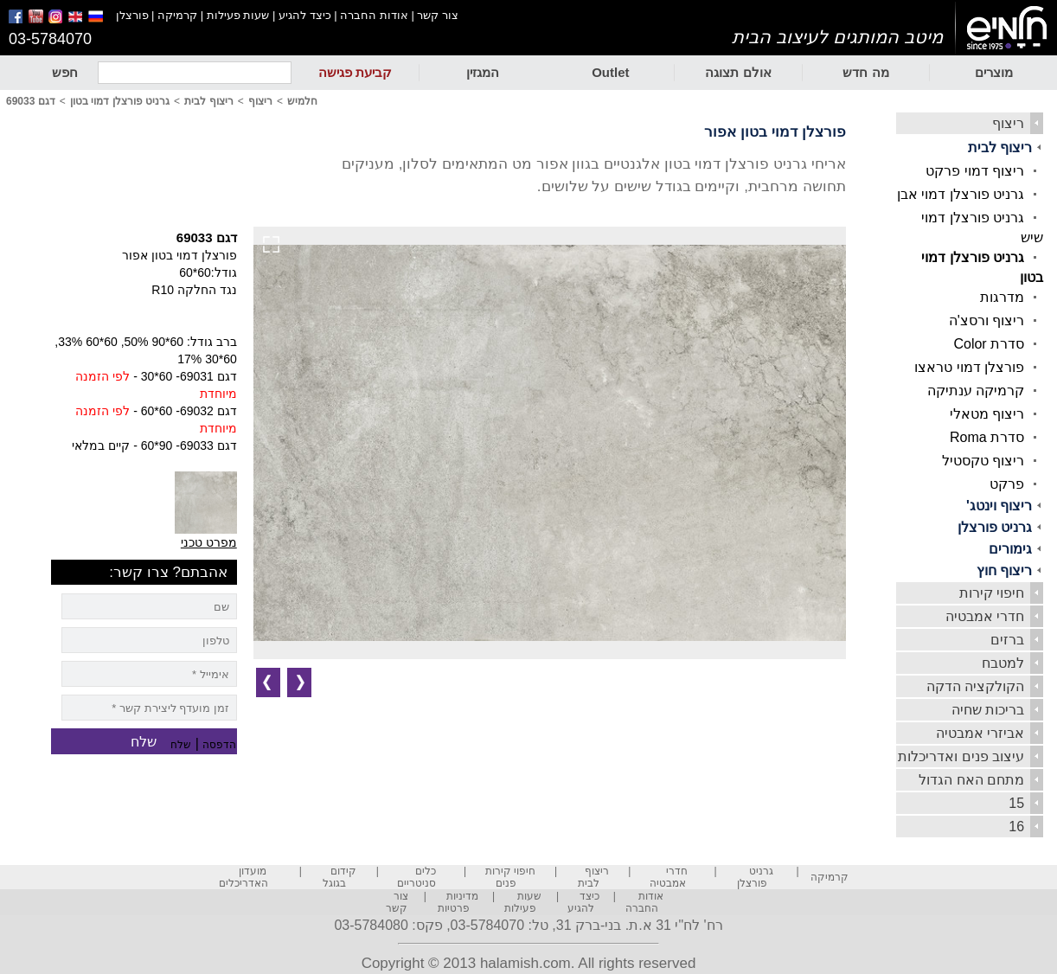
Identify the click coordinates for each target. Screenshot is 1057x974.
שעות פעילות (238, 15)
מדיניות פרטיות (458, 902)
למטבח (1003, 663)
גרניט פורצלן (995, 527)
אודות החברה (374, 15)
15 (1016, 803)
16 (1016, 826)
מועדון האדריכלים (243, 877)
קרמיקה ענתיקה (975, 390)
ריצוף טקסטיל (983, 460)
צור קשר (437, 15)
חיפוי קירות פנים (510, 877)
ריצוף (1008, 123)
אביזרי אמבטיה (980, 733)
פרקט (1007, 484)
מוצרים (994, 72)
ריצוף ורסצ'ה (987, 320)
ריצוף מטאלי (987, 414)
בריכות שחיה (987, 709)
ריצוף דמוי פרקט (975, 170)
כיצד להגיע (305, 15)
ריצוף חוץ (1004, 570)
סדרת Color (988, 343)
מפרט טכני (209, 542)
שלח (180, 745)
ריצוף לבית (1000, 147)
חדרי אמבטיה (984, 616)
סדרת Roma (987, 437)
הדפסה (219, 745)
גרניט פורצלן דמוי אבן (960, 194)
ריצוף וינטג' (999, 505)
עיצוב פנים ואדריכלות (961, 756)
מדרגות (1002, 297)
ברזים (1007, 639)
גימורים (1010, 548)
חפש (65, 72)
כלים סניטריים (416, 877)
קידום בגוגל (339, 877)
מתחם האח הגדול (971, 779)
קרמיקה (177, 15)
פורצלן (132, 15)
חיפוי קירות (991, 593)
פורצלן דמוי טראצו (969, 367)
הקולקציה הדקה (975, 686)
